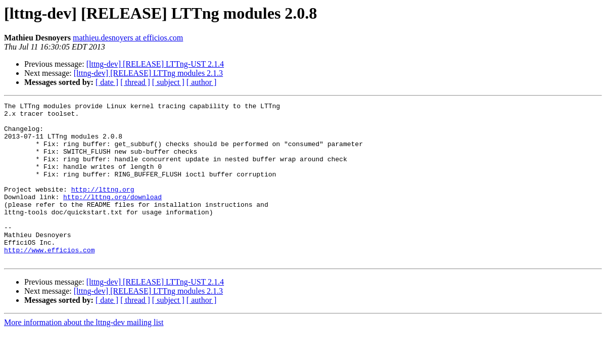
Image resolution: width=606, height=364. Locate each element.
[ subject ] (168, 82)
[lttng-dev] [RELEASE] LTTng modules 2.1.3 (148, 73)
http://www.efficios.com (49, 280)
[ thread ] (135, 82)
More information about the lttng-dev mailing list (84, 354)
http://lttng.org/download (112, 216)
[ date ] (107, 82)
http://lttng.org (102, 207)
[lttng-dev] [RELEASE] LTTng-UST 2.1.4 (155, 64)
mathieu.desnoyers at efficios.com (128, 37)
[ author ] (202, 82)
